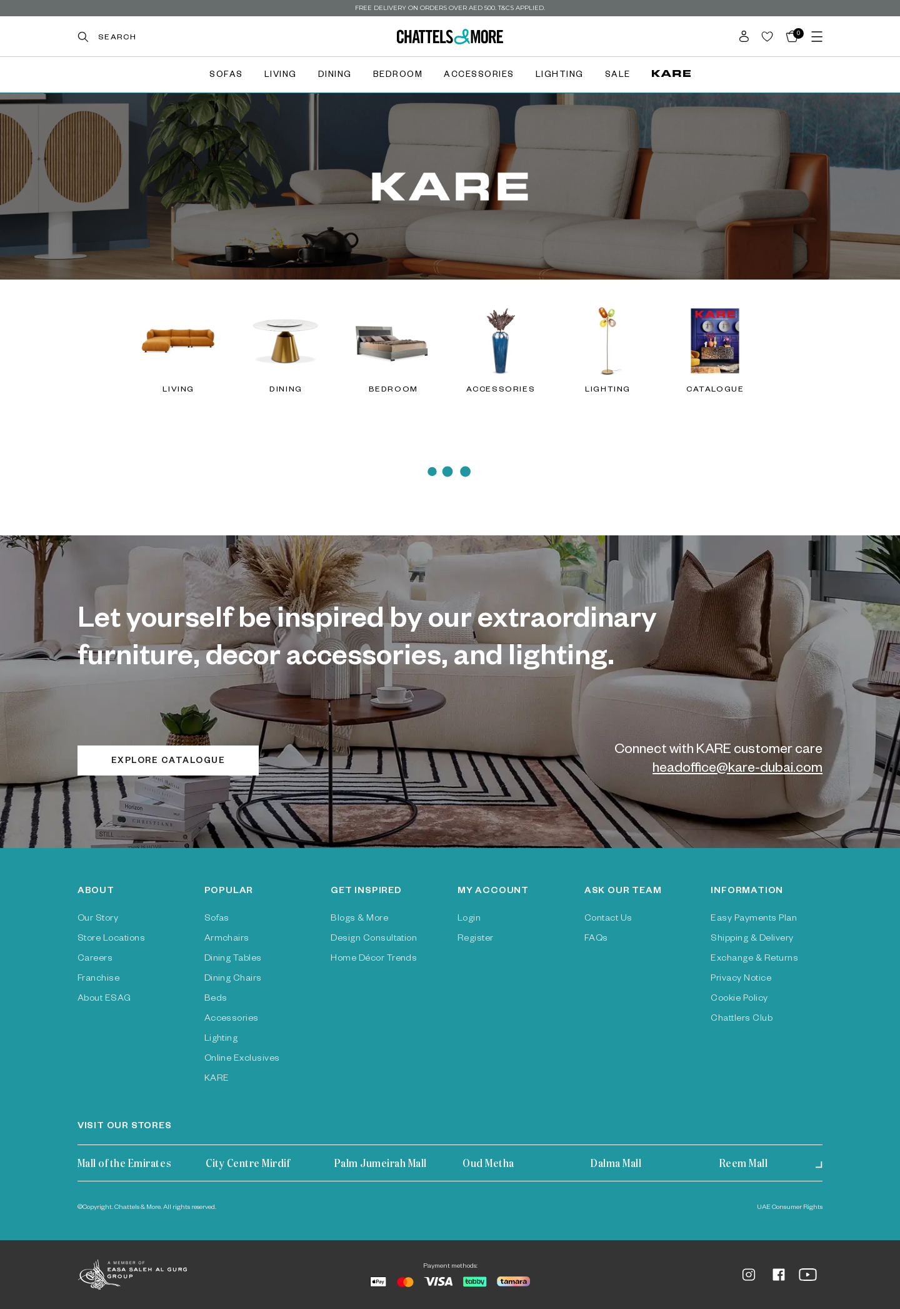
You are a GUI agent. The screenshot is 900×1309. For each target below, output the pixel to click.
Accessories (479, 76)
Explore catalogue (168, 762)
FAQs (596, 939)
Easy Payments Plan (754, 919)
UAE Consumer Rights (789, 1207)
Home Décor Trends (374, 959)
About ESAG (104, 999)
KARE (216, 1079)
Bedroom (398, 76)
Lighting (560, 76)
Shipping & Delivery (752, 939)
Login (469, 919)
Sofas (226, 76)
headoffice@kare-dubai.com (737, 769)
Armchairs (226, 939)
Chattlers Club (741, 1019)
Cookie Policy (739, 999)
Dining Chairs (233, 979)
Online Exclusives (242, 1059)
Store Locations (111, 939)
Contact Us (608, 919)
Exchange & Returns (754, 959)
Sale (618, 76)
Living (280, 76)
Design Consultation (374, 939)
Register (476, 939)
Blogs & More (359, 919)
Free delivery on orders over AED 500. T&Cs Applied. (450, 8)
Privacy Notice (741, 979)
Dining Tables (233, 959)
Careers (95, 959)
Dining (335, 76)
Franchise (98, 979)
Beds (216, 999)
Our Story (98, 919)
